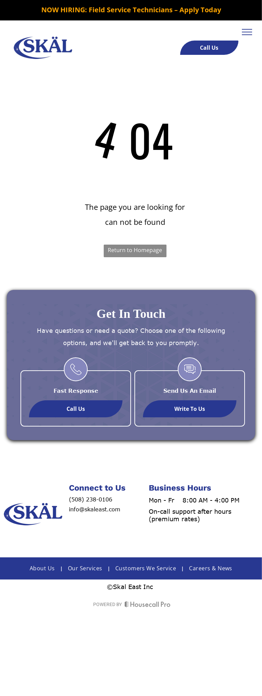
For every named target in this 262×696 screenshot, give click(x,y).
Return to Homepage (135, 250)
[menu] (247, 32)
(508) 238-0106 (90, 499)
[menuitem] (44, 568)
